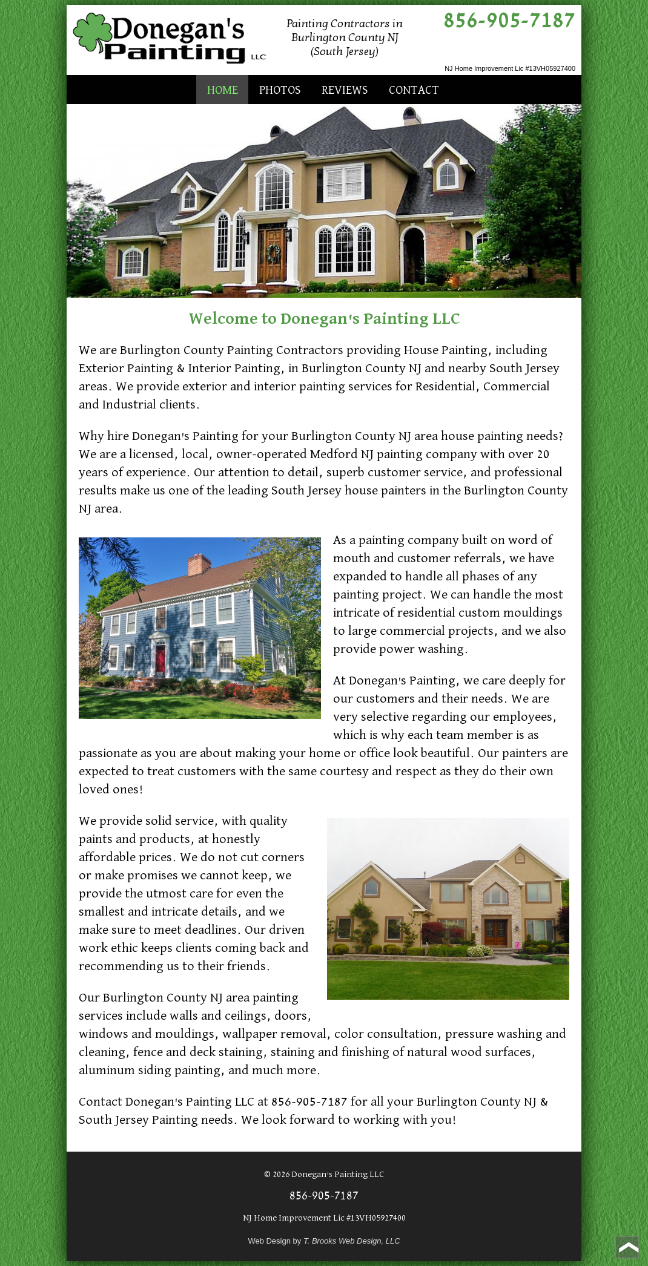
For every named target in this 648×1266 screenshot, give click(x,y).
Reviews (345, 90)
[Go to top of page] (627, 1247)
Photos (279, 90)
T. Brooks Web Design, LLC (351, 1240)
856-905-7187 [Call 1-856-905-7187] (509, 20)
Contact (414, 90)
